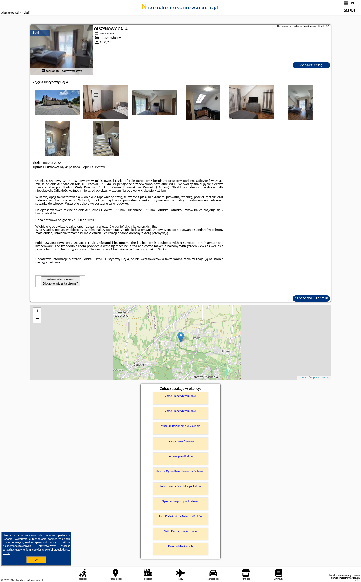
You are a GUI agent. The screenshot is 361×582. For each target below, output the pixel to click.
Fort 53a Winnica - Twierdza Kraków (180, 516)
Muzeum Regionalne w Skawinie (180, 426)
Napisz (356, 580)
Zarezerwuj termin (311, 298)
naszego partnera (47, 262)
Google (8, 539)
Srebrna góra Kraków (180, 456)
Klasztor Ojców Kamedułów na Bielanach (180, 471)
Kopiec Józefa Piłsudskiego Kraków (180, 486)
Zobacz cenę (311, 65)
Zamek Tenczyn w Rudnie (180, 396)
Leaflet (302, 377)
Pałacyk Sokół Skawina (180, 441)
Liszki (35, 33)
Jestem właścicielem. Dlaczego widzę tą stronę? (60, 281)
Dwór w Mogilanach (180, 546)
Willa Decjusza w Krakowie (180, 531)
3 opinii (86, 167)
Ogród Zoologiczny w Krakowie (180, 501)
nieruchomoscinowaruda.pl (180, 7)
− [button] (37, 319)
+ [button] (37, 311)
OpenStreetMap (320, 377)
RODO (6, 553)
